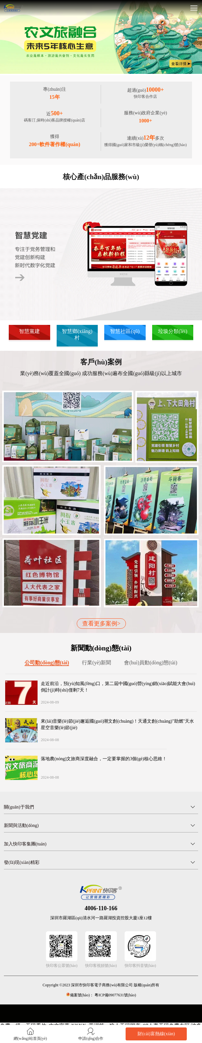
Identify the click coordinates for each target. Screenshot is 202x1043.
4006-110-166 (101, 908)
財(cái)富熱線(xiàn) (156, 1033)
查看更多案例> (101, 623)
